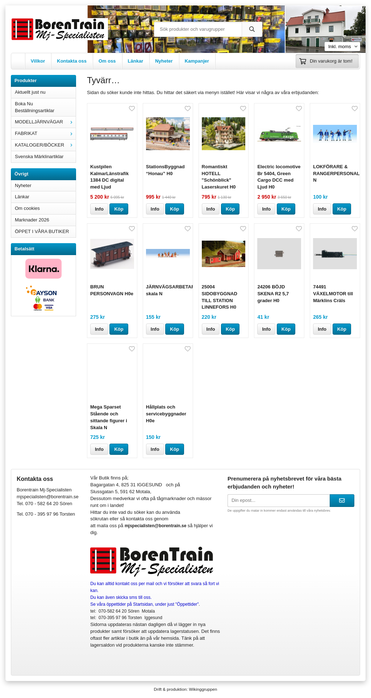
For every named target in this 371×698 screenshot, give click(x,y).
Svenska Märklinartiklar (39, 156)
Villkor (38, 61)
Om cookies (27, 208)
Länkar (135, 61)
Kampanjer (197, 61)
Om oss (107, 61)
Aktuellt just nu (30, 92)
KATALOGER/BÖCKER (45, 145)
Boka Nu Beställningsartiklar (34, 107)
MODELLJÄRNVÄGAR (45, 121)
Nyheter (163, 61)
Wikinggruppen (203, 689)
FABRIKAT (45, 133)
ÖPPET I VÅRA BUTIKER (42, 231)
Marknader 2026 (32, 220)
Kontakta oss (72, 61)
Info (99, 209)
